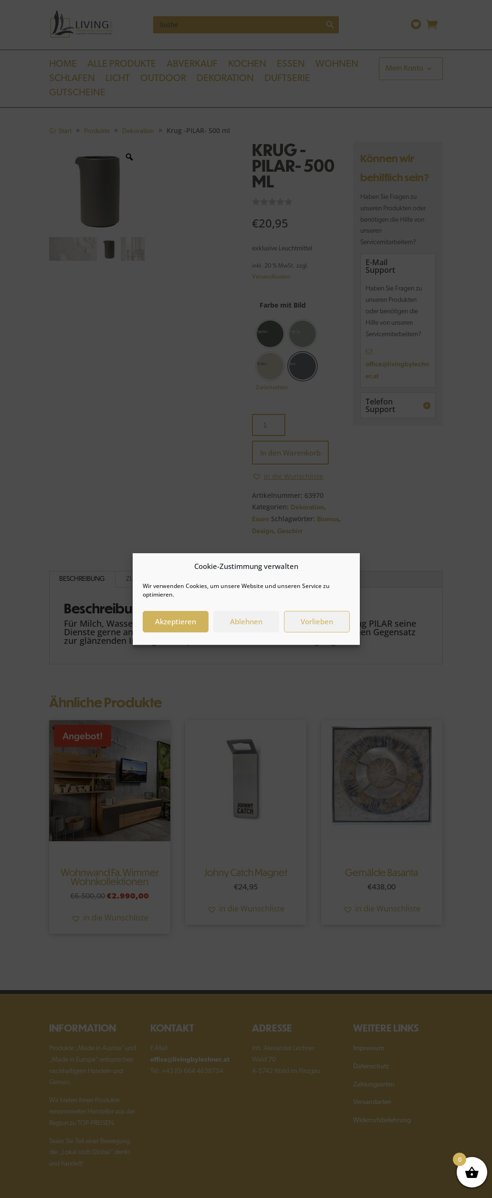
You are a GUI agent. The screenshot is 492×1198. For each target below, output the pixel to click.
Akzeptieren (175, 621)
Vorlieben (317, 621)
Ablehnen (246, 621)
